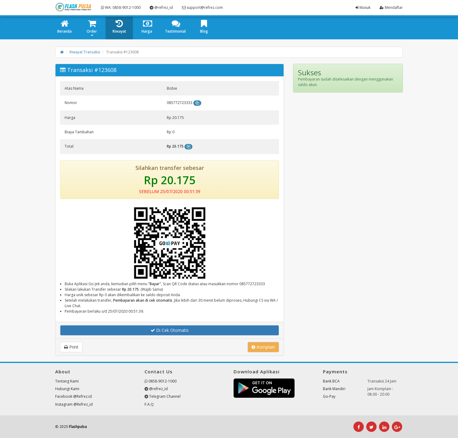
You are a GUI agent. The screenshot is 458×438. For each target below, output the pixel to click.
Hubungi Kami (67, 388)
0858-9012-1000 (162, 381)
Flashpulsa (78, 426)
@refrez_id (161, 7)
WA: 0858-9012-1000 (121, 7)
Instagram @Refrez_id (74, 404)
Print (71, 347)
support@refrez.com (202, 7)
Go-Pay (329, 396)
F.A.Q (149, 404)
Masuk (363, 7)
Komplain (263, 347)
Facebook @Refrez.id (73, 396)
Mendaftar (391, 7)
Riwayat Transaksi (85, 52)
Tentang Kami (67, 381)
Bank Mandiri (334, 388)
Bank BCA (331, 381)
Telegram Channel (165, 396)
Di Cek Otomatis (170, 330)
